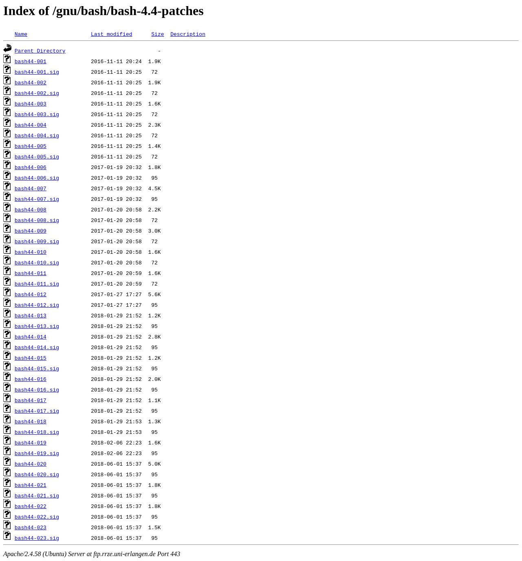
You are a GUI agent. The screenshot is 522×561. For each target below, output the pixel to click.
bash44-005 (30, 146)
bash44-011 (30, 273)
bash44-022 (30, 506)
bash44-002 (30, 82)
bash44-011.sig (37, 283)
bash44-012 (30, 294)
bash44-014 (30, 336)
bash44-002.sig (37, 93)
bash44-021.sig (37, 495)
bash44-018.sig (37, 432)
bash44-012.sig (37, 304)
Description (187, 33)
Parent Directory (40, 50)
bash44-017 (30, 400)
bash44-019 (30, 442)
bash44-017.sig (37, 410)
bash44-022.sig (37, 516)
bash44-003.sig (37, 114)
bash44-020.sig (37, 474)
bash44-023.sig (37, 537)
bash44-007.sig (37, 198)
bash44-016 (30, 379)
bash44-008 (30, 209)
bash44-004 (30, 124)
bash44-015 (30, 357)
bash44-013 (30, 315)
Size (157, 33)
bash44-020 (30, 463)
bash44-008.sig (37, 220)
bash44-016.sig (37, 389)
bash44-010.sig (37, 262)
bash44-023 (30, 527)
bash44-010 (30, 251)
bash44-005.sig (37, 156)
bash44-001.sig (37, 71)
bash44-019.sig (37, 453)
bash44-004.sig (37, 135)
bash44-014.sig (37, 347)
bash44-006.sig (37, 177)
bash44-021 (30, 484)
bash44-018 (30, 421)
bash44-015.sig (37, 368)
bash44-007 (30, 188)
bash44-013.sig (37, 326)
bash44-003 (30, 103)
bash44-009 (30, 230)
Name (21, 33)
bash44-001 (30, 61)
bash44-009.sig (37, 241)
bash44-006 (30, 167)
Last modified (111, 33)
